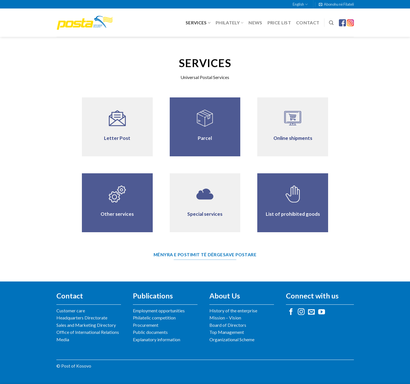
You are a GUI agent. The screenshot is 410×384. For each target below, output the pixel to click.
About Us (224, 295)
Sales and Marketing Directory (86, 325)
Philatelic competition (154, 317)
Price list (279, 22)
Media (62, 339)
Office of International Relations (87, 332)
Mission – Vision (225, 317)
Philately (229, 22)
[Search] (331, 22)
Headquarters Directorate (81, 317)
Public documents (150, 332)
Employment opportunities (159, 310)
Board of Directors (227, 325)
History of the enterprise (233, 310)
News (255, 22)
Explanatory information (156, 339)
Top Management (226, 332)
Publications (153, 295)
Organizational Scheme (231, 339)
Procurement (145, 325)
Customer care (70, 310)
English (300, 4)
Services (198, 22)
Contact (307, 22)
